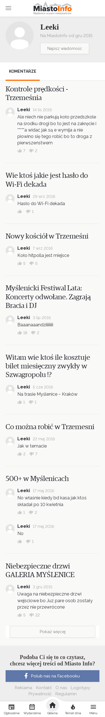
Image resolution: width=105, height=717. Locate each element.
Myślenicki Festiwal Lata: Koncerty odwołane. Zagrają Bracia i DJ (48, 297)
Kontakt (44, 687)
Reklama (23, 687)
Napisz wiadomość (64, 48)
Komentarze (22, 71)
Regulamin (66, 693)
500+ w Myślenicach (37, 478)
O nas (61, 687)
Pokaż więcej (53, 631)
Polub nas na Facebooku (51, 676)
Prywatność (40, 693)
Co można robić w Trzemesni (50, 427)
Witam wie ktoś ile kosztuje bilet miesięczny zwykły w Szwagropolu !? (48, 366)
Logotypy (80, 687)
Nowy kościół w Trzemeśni (47, 236)
